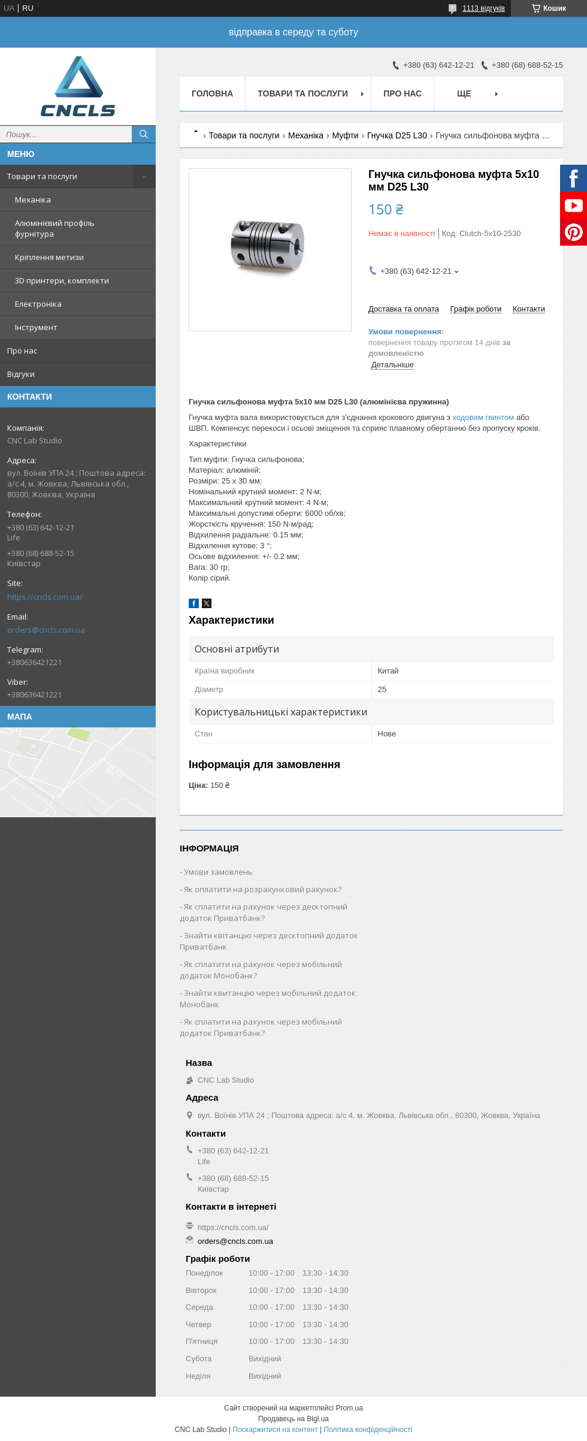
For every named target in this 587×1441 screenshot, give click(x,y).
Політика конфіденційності (368, 1429)
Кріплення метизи (49, 257)
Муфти (345, 135)
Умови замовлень (218, 871)
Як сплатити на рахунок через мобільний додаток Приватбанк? (261, 1027)
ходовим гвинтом (483, 417)
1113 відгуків (483, 8)
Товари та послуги (42, 176)
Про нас (22, 350)
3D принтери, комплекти (62, 280)
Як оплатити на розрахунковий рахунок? (262, 889)
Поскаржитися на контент (274, 1429)
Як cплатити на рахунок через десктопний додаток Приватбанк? (263, 912)
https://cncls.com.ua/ (45, 596)
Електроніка (38, 303)
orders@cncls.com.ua (46, 629)
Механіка (33, 199)
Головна (212, 93)
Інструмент (36, 327)
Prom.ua (349, 1408)
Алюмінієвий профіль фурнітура (55, 228)
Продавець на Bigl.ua (293, 1419)
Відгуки (21, 373)
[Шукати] (144, 134)
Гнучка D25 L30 (397, 135)
